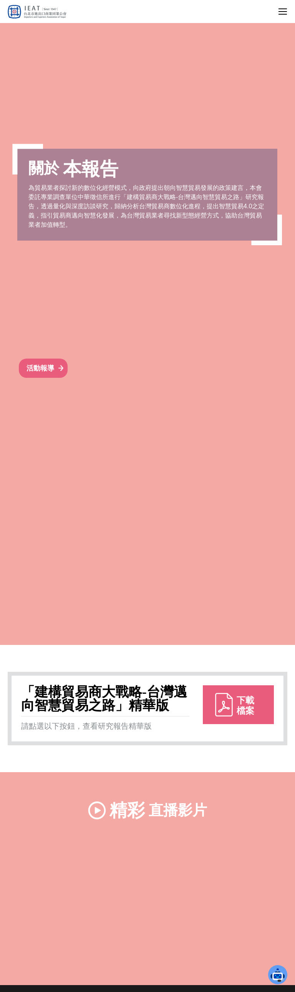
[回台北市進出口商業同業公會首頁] (37, 11)
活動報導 (40, 368)
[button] (277, 974)
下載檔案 (245, 705)
